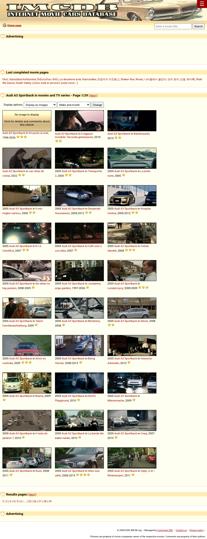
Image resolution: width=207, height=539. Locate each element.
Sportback (19, 133)
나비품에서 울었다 (155, 79)
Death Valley (23, 83)
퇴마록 (191, 79)
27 (39, 501)
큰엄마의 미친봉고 (108, 79)
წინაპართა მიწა (47, 79)
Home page (14, 25)
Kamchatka (89, 79)
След (144, 433)
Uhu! (5, 79)
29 (50, 501)
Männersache (115, 400)
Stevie (144, 321)
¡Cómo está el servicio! (46, 83)
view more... (69, 83)
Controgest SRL (165, 530)
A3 (10, 133)
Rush (39, 471)
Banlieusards (141, 133)
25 (29, 501)
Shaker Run (127, 79)
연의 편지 (173, 79)
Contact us (181, 530)
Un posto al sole (38, 133)
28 (44, 501)
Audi (5, 133)
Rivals (139, 79)
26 (34, 501)
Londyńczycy (115, 288)
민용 (182, 79)
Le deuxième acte (70, 79)
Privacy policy (196, 530)
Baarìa (39, 396)
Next (93, 95)
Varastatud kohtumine (22, 79)
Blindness (94, 321)
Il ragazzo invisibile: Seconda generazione (74, 135)
